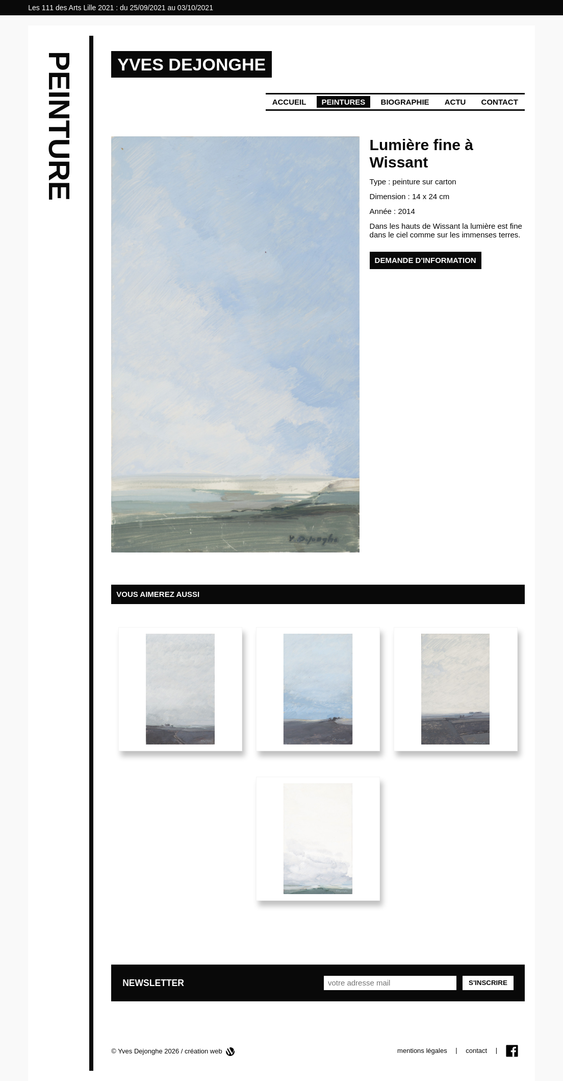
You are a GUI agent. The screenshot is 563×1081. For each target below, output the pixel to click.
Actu (455, 102)
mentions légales (422, 1050)
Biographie (405, 102)
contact (476, 1050)
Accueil (289, 102)
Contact (499, 102)
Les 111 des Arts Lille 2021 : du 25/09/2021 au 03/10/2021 (120, 8)
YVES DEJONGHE (191, 64)
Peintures (344, 102)
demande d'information (425, 260)
